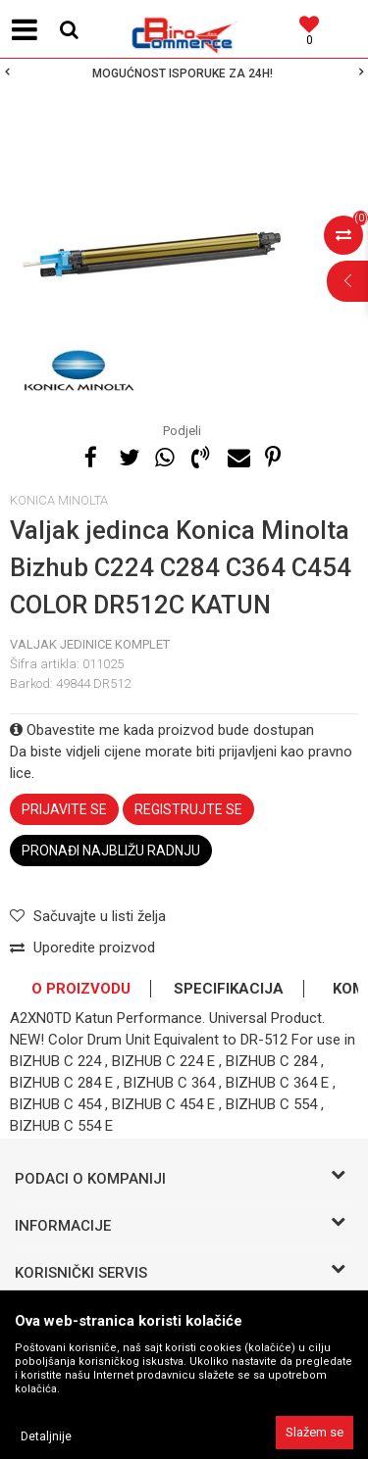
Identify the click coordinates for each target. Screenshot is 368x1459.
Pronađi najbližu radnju (111, 850)
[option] (184, 73)
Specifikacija (229, 988)
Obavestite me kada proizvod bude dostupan (162, 730)
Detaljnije (46, 1436)
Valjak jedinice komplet (90, 644)
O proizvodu (81, 988)
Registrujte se (188, 809)
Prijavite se (64, 809)
